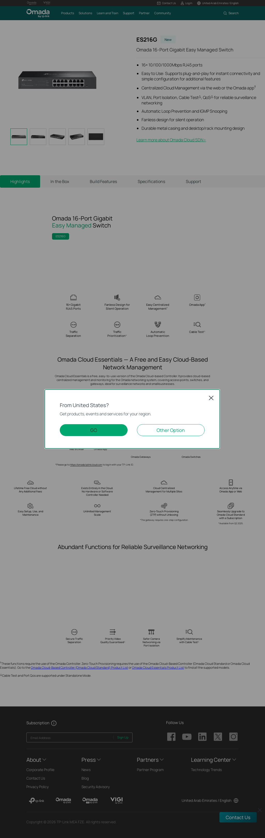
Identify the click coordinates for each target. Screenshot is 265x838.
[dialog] (132, 419)
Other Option (171, 430)
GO (93, 430)
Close (211, 397)
